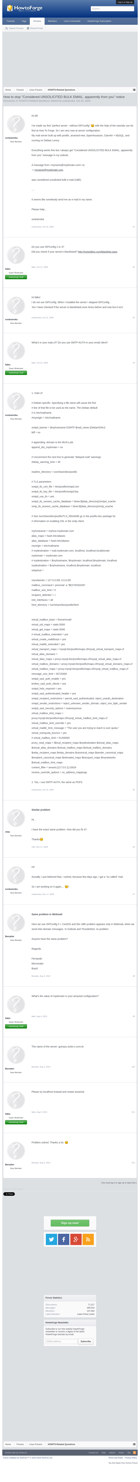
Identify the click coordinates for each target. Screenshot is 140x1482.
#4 (134, 363)
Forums (37, 21)
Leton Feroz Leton (86, 1314)
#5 (134, 790)
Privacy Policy (131, 1458)
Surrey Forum (132, 1463)
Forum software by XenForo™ (28, 1458)
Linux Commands (72, 21)
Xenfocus (23, 1453)
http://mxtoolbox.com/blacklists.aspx (97, 251)
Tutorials (11, 21)
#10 (133, 1067)
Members (52, 21)
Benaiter (9, 936)
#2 (134, 267)
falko (7, 269)
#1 (134, 227)
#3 (134, 317)
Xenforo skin (10, 1453)
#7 (134, 894)
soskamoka (68, 100)
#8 (134, 976)
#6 (134, 847)
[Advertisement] (70, 58)
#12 (133, 1163)
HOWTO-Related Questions (34, 100)
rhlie (7, 832)
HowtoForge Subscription (99, 21)
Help (104, 1453)
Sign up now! (70, 1222)
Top (128, 1453)
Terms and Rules (115, 1458)
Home (121, 1453)
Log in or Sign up (125, 2)
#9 (134, 1016)
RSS (134, 1452)
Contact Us (93, 1453)
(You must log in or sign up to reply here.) (119, 1183)
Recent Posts (36, 28)
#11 (133, 1112)
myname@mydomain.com (49, 170)
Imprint (112, 1453)
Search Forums (16, 28)
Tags (24, 21)
